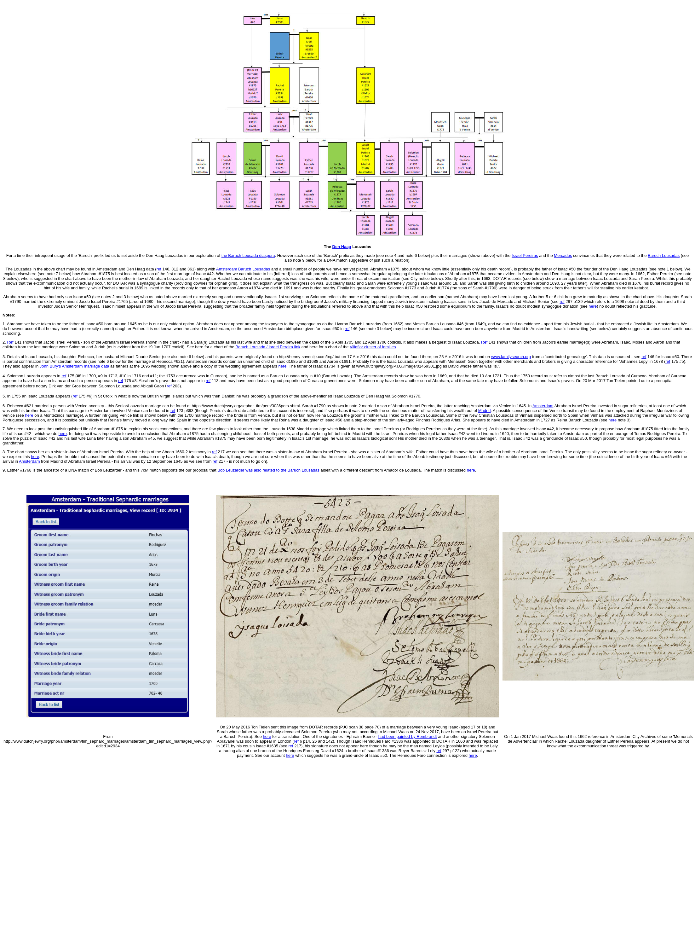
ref (296, 741)
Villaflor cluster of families (373, 347)
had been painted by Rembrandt (407, 736)
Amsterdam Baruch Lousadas (243, 269)
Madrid (484, 410)
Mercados (563, 255)
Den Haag (341, 246)
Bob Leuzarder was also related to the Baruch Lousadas (268, 470)
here (593, 306)
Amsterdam (542, 405)
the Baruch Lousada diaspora (248, 255)
